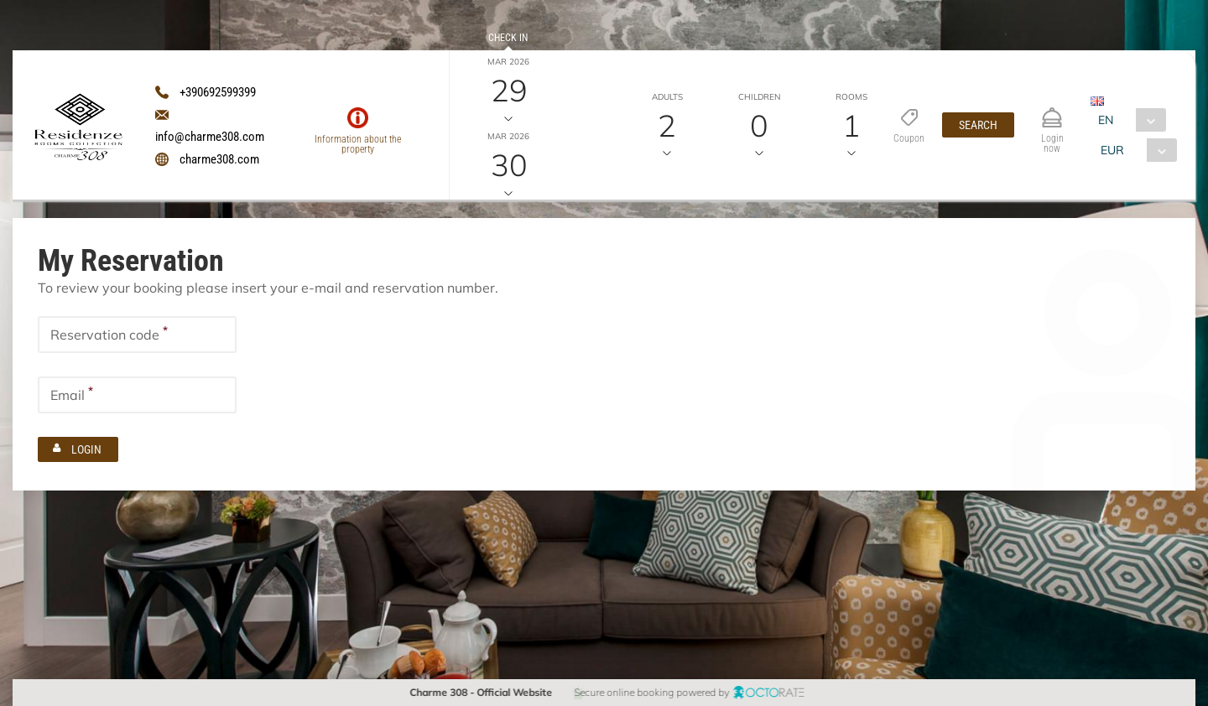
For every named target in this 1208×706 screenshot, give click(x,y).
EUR (1112, 150)
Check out (508, 112)
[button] (978, 125)
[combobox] (1128, 120)
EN (1105, 119)
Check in (508, 38)
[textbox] (137, 334)
